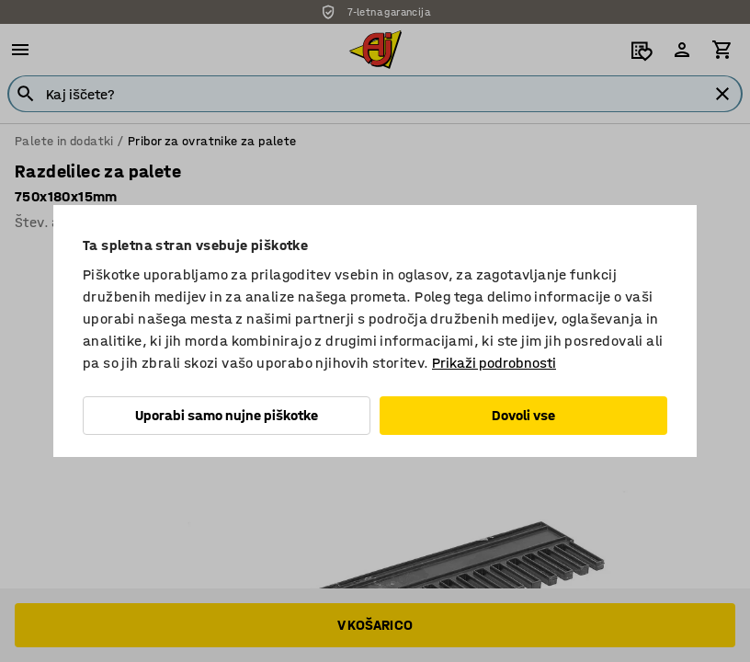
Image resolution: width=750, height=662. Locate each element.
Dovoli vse (523, 415)
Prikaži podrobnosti (494, 362)
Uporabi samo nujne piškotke (226, 415)
